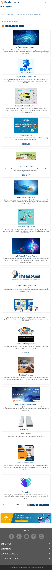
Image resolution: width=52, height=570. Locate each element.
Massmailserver (26, 135)
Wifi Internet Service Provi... (26, 47)
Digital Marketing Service (26, 227)
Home (2, 15)
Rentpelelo (26, 492)
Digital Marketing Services (26, 77)
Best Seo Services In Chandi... (26, 106)
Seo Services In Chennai (26, 463)
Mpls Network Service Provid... (26, 256)
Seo (26, 315)
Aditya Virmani (26, 434)
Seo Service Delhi (26, 166)
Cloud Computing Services (26, 285)
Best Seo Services (26, 375)
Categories (6, 7)
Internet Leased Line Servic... (26, 197)
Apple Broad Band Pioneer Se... (26, 404)
